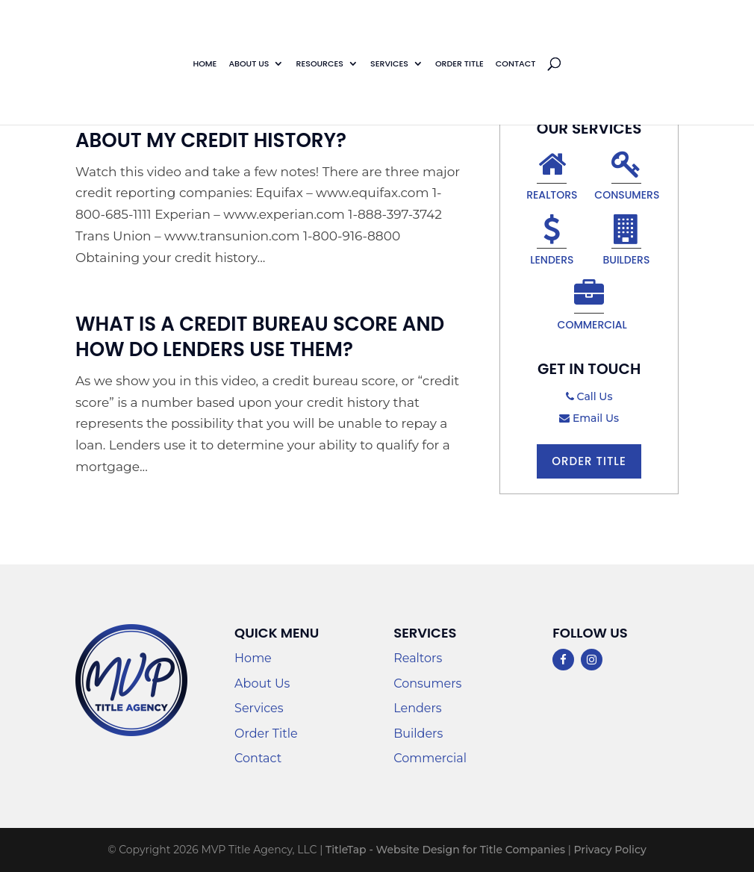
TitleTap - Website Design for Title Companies (445, 849)
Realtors (551, 177)
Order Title (459, 63)
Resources (319, 63)
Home (204, 63)
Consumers (626, 177)
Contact (516, 63)
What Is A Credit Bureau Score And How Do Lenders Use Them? (259, 337)
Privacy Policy (609, 849)
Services (389, 63)
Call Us (589, 396)
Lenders (551, 242)
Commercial (591, 307)
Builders (625, 242)
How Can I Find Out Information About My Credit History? (245, 128)
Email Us (589, 418)
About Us (248, 63)
